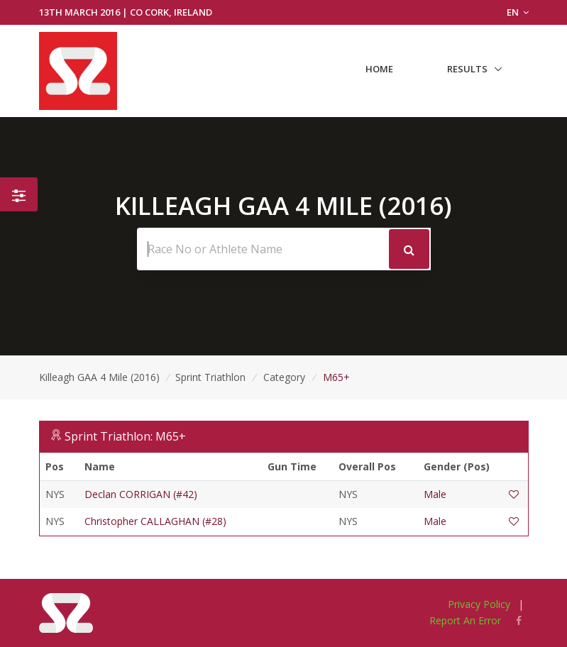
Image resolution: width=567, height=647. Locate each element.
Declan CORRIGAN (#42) (140, 494)
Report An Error (465, 620)
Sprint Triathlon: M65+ (125, 436)
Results (467, 68)
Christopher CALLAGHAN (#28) (155, 521)
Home (379, 68)
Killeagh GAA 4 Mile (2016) (99, 377)
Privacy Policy (479, 604)
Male (435, 494)
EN (518, 12)
